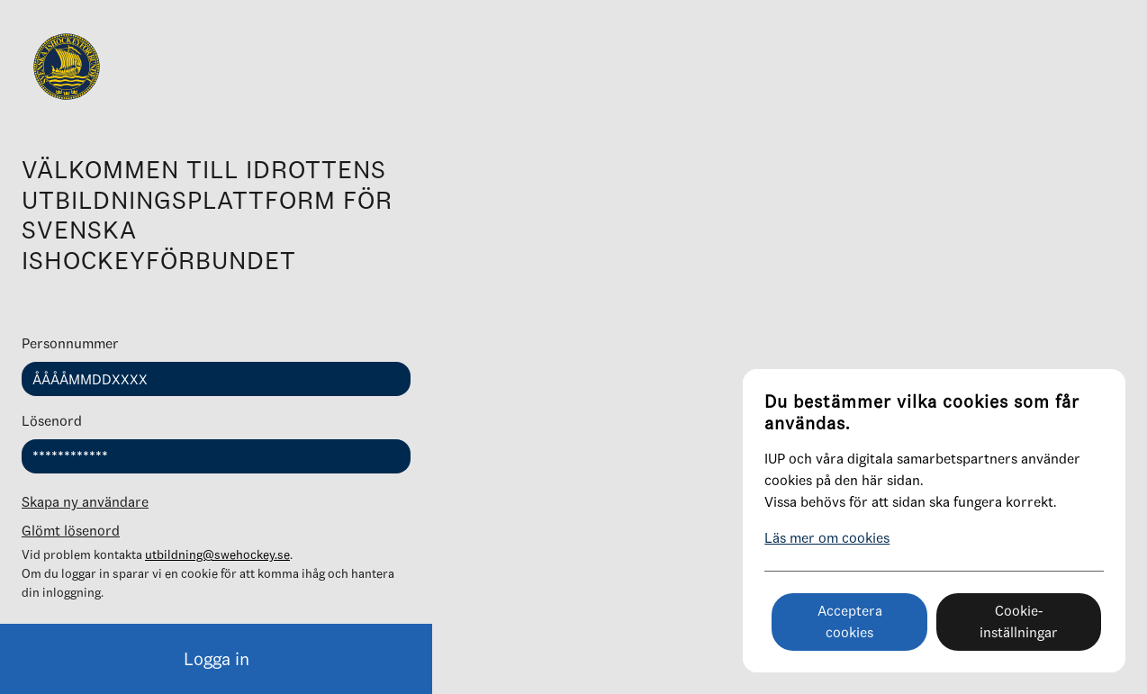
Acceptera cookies (849, 621)
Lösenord (52, 420)
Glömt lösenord (71, 530)
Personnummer (70, 343)
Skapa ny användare (85, 501)
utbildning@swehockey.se (217, 555)
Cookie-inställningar (1019, 621)
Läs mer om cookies (827, 537)
